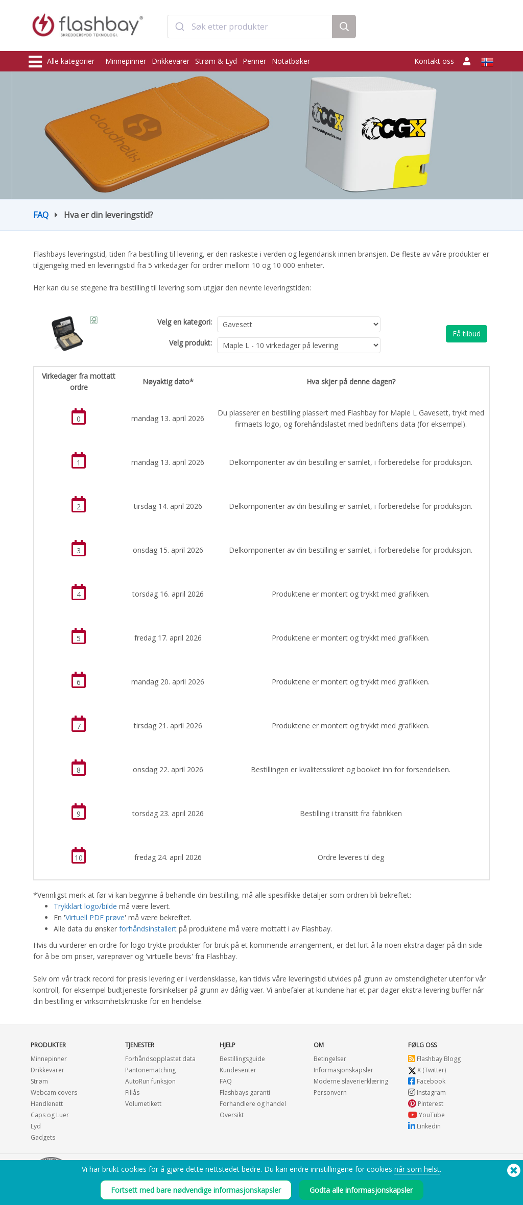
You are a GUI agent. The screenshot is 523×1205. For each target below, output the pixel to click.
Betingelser (330, 1058)
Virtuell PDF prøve (95, 917)
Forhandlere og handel (253, 1103)
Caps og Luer (50, 1115)
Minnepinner (125, 61)
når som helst (417, 1169)
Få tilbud (467, 333)
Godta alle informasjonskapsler (361, 1190)
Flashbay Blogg (434, 1058)
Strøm (39, 1081)
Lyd (36, 1126)
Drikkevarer (170, 61)
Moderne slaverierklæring (351, 1081)
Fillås (132, 1092)
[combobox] (249, 27)
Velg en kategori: (184, 322)
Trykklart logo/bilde (85, 906)
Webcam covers (54, 1092)
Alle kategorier (61, 61)
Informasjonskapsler (343, 1070)
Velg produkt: (190, 343)
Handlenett (47, 1103)
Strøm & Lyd (216, 61)
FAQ (41, 214)
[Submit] (180, 27)
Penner (254, 61)
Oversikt (232, 1115)
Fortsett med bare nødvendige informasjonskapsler (196, 1190)
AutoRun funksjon (150, 1081)
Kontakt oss (434, 61)
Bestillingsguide (242, 1058)
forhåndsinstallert (149, 928)
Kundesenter (238, 1070)
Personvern (330, 1092)
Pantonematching (150, 1070)
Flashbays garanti (245, 1092)
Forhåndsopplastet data (160, 1058)
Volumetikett (143, 1103)
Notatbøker (291, 61)
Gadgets (43, 1137)
